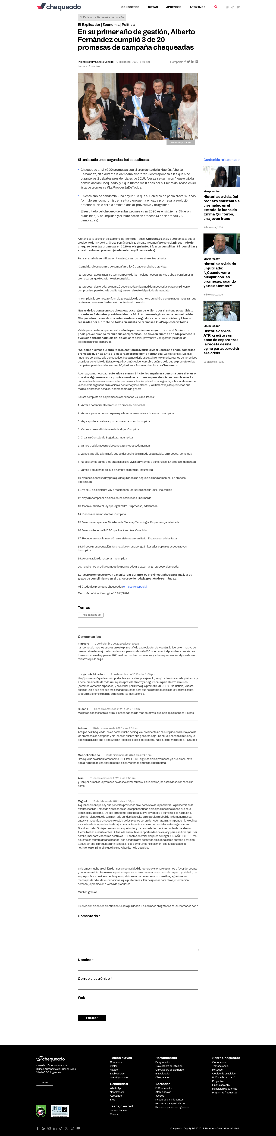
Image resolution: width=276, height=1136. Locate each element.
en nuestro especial (134, 586)
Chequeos (116, 1062)
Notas (153, 7)
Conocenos (130, 7)
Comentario (89, 916)
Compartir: (177, 62)
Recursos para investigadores (172, 1107)
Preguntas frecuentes (224, 1092)
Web (81, 998)
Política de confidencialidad (216, 1128)
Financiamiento (221, 1085)
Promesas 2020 (91, 615)
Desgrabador (162, 1062)
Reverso (115, 1114)
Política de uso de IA (223, 1077)
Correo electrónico (95, 979)
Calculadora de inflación (169, 1066)
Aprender (173, 7)
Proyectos (218, 1081)
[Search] (215, 6)
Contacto (44, 1082)
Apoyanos (197, 7)
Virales (114, 1066)
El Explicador (89, 25)
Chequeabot (162, 1077)
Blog (112, 1099)
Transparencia (220, 1066)
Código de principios (224, 1073)
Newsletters (117, 1092)
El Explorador (162, 1073)
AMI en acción (163, 1092)
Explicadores (117, 1073)
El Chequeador (163, 1088)
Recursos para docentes (169, 1099)
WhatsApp (116, 1088)
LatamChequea (118, 1110)
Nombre (85, 960)
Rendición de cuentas (224, 1088)
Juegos (159, 1095)
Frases (114, 1069)
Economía (111, 25)
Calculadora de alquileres (169, 1069)
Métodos (217, 1069)
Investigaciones (119, 1077)
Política (128, 25)
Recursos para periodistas (170, 1103)
